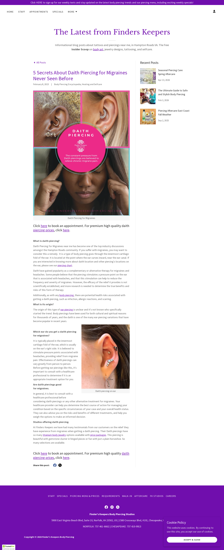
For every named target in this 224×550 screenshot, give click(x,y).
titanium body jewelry (54, 435)
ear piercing (66, 309)
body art (98, 49)
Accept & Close (192, 539)
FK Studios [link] (156, 496)
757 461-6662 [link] (102, 526)
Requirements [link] (111, 496)
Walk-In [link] (127, 496)
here (44, 226)
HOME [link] (10, 11)
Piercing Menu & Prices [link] (84, 496)
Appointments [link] (39, 11)
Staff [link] (21, 11)
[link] (39, 62)
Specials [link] (58, 11)
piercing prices (43, 230)
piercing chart (65, 265)
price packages (98, 435)
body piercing (66, 295)
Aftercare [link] (141, 496)
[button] (72, 11)
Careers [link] (171, 496)
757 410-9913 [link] (134, 526)
